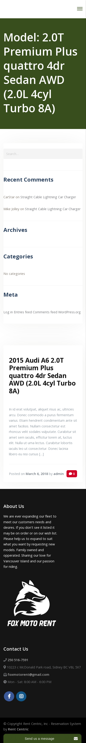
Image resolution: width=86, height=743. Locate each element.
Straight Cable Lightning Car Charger (48, 197)
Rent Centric (18, 729)
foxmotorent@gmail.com (28, 674)
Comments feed (45, 312)
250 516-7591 (18, 660)
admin (58, 474)
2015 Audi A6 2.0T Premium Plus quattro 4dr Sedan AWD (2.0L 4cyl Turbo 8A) (42, 375)
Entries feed (23, 312)
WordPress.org (69, 312)
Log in (8, 312)
